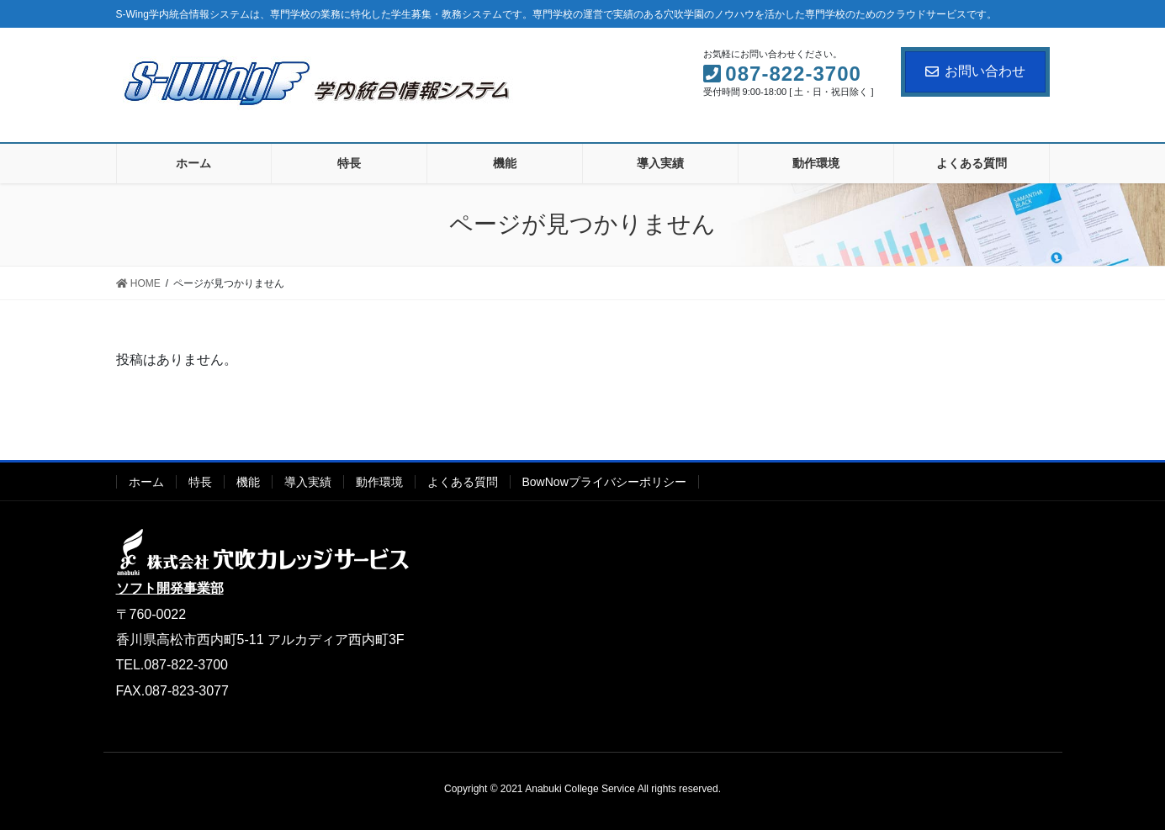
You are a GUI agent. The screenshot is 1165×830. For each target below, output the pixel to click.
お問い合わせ (975, 71)
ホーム (146, 482)
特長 (200, 482)
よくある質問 (462, 482)
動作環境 (379, 482)
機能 (248, 482)
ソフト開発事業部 (170, 588)
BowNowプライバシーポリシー (604, 482)
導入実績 (307, 482)
